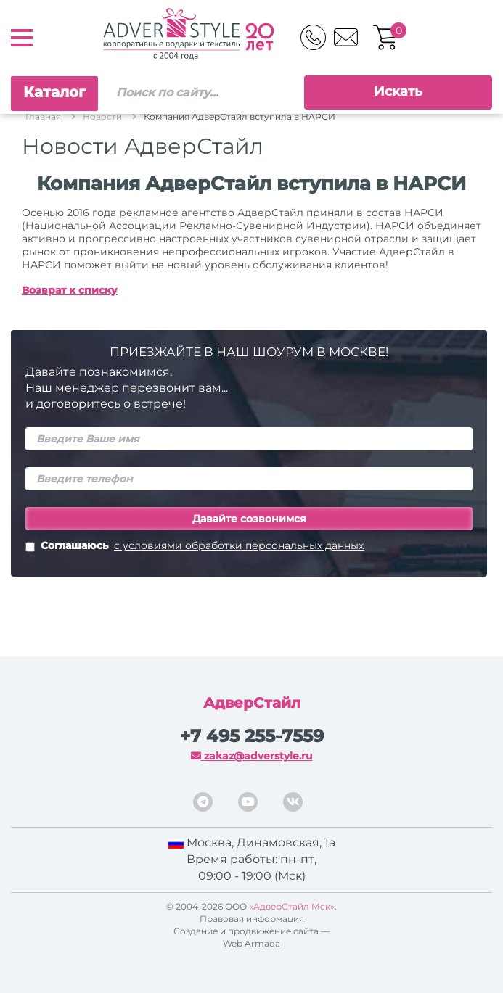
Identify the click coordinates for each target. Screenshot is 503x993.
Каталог (54, 92)
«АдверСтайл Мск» (292, 906)
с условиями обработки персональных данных (239, 545)
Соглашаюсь (194, 547)
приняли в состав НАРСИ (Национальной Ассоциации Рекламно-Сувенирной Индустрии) (232, 219)
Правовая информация (252, 918)
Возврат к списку (70, 290)
